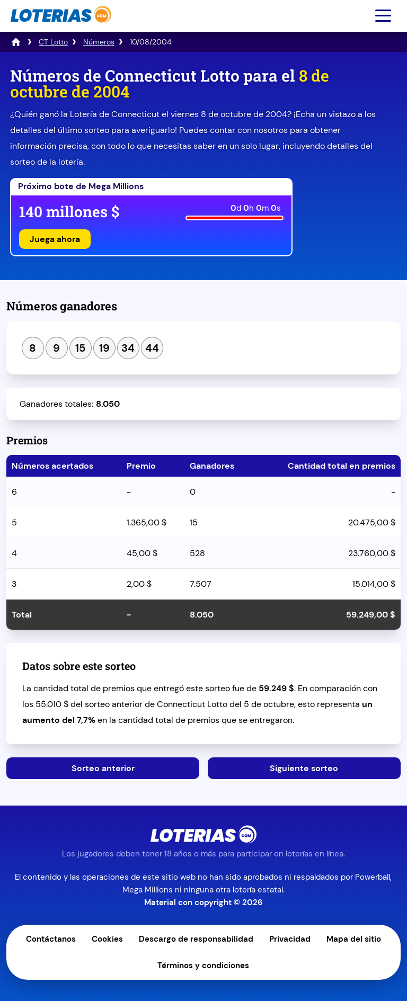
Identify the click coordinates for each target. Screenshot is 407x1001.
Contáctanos (51, 939)
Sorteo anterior (103, 768)
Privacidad (290, 939)
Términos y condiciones (203, 965)
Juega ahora (55, 239)
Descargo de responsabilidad (196, 939)
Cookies (107, 939)
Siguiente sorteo (304, 768)
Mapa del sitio (353, 939)
